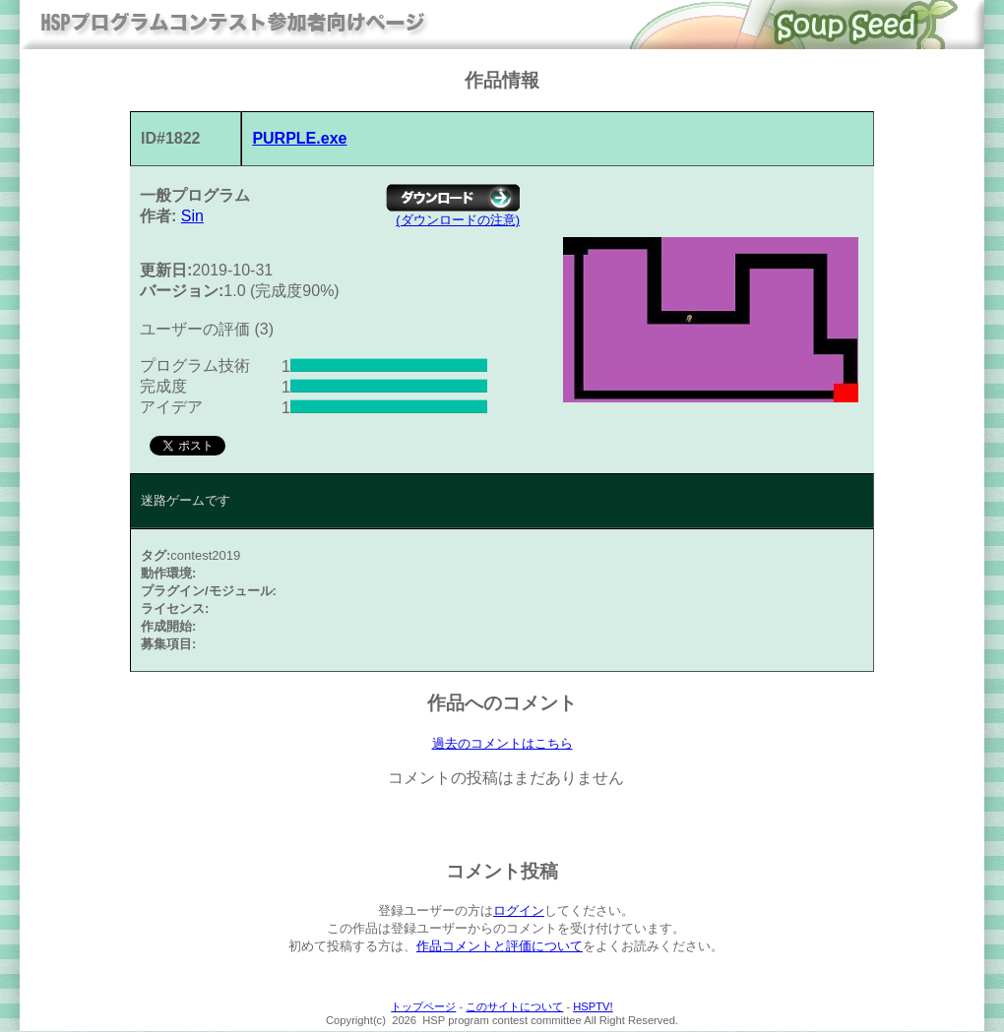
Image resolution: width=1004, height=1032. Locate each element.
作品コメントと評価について (499, 947)
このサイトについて (514, 1007)
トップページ (423, 1007)
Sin (192, 216)
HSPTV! (592, 1007)
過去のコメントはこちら (502, 744)
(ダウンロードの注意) (458, 219)
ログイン (518, 911)
